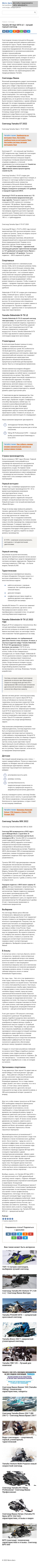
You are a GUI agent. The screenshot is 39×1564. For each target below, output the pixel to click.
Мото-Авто (7, 3)
